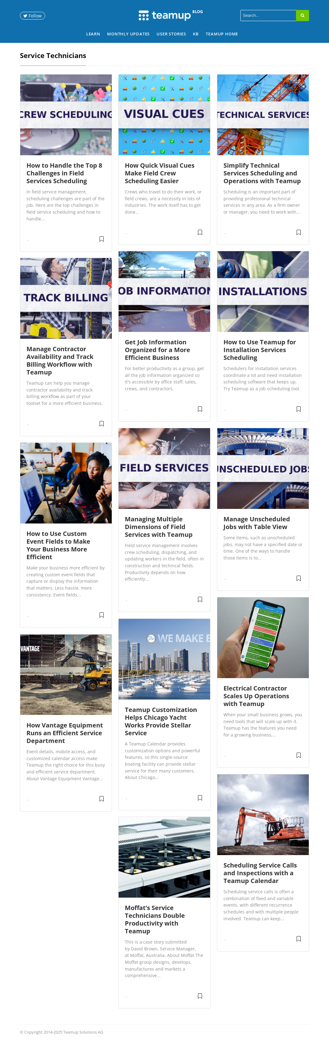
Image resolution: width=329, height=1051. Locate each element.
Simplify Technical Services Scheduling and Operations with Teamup (262, 180)
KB (196, 34)
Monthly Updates (128, 34)
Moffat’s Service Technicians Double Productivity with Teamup (155, 926)
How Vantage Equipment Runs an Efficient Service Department (64, 740)
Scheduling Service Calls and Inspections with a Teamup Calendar (260, 880)
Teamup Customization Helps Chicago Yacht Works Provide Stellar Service (161, 728)
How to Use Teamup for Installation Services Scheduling (259, 357)
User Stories (171, 34)
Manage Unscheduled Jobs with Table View (256, 530)
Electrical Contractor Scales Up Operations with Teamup (256, 703)
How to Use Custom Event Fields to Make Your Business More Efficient (58, 552)
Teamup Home (222, 34)
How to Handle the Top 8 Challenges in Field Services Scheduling (64, 180)
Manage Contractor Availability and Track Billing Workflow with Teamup (59, 367)
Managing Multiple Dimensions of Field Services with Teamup (159, 534)
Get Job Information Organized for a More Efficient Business (157, 357)
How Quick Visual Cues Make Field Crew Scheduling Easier (160, 180)
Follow (32, 16)
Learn (93, 34)
